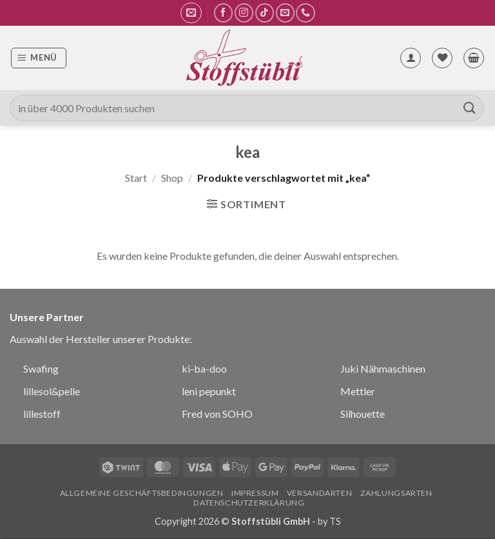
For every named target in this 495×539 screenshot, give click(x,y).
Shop (172, 178)
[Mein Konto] (410, 58)
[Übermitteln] (470, 108)
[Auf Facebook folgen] (223, 12)
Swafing (41, 368)
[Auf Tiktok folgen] (264, 12)
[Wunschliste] (442, 58)
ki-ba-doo (204, 368)
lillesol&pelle (51, 391)
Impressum (255, 493)
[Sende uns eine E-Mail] (285, 12)
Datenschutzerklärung (248, 502)
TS (335, 521)
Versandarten (319, 493)
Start (136, 178)
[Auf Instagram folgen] (244, 12)
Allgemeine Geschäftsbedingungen (142, 493)
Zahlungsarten (396, 493)
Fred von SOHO (217, 413)
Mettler (357, 391)
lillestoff (42, 413)
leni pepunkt (209, 391)
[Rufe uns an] (305, 12)
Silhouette (362, 413)
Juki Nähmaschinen (382, 368)
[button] (191, 13)
